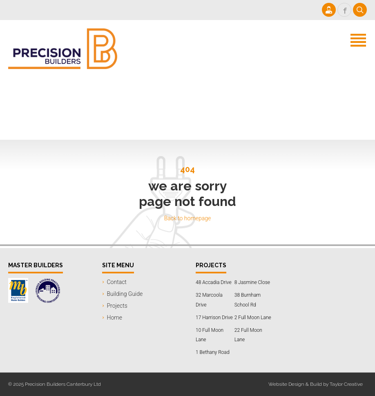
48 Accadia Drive (214, 282)
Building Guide (125, 294)
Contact (117, 282)
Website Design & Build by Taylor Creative (315, 384)
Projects (117, 305)
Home (114, 317)
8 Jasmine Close (252, 282)
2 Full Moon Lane (252, 317)
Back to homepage (187, 218)
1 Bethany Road (213, 352)
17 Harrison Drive (214, 317)
